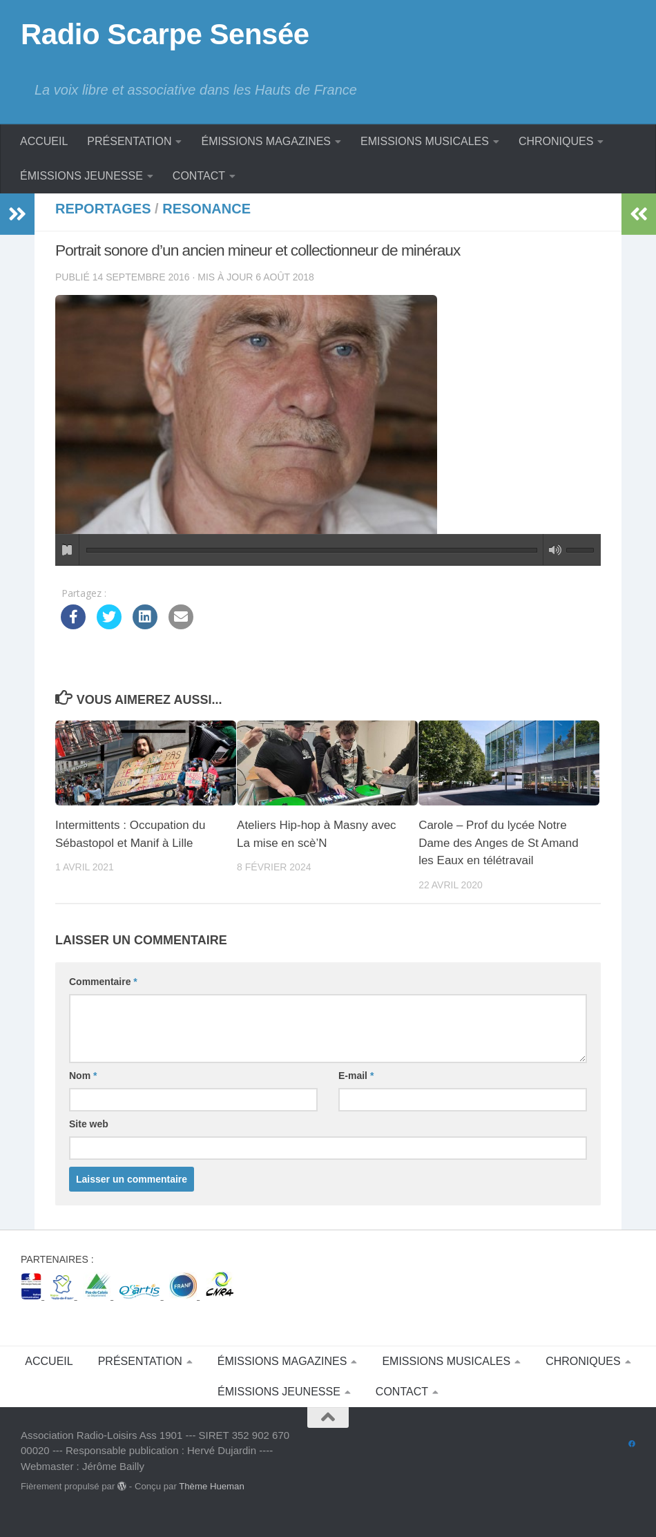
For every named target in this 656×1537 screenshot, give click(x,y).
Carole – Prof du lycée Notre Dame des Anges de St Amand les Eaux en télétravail (498, 843)
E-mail (356, 1075)
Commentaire (103, 981)
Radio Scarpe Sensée (165, 34)
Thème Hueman (211, 1508)
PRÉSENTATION (129, 141)
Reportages (103, 208)
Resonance (206, 208)
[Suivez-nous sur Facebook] (631, 1466)
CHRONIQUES (556, 141)
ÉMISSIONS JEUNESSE (81, 176)
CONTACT (199, 176)
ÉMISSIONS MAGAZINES (266, 141)
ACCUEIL (44, 141)
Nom (83, 1075)
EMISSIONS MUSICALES (424, 141)
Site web (88, 1123)
